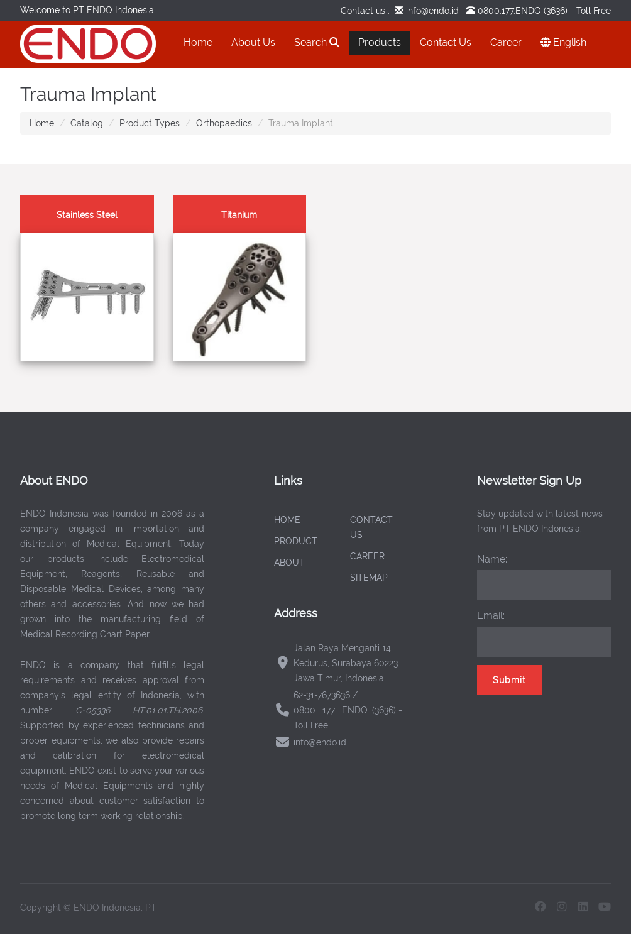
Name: (492, 559)
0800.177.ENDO (509, 11)
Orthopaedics (224, 123)
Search (316, 42)
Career (506, 42)
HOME (287, 520)
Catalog (86, 123)
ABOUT (289, 563)
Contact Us (445, 42)
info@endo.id (431, 11)
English (563, 42)
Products (379, 42)
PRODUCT (295, 541)
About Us (253, 42)
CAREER (367, 556)
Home (198, 42)
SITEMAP (369, 578)
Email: (491, 616)
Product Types (149, 123)
